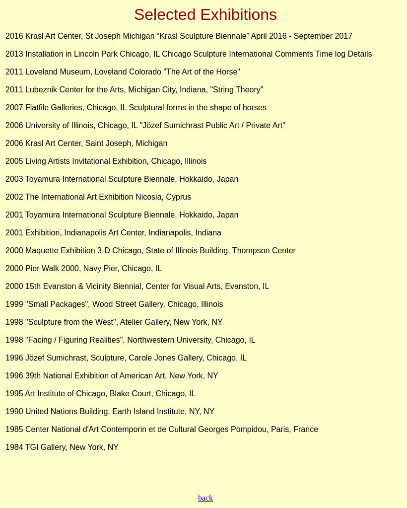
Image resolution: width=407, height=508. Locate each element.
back (205, 498)
